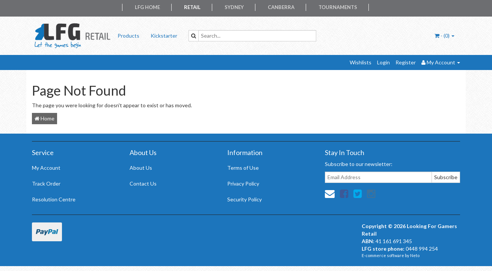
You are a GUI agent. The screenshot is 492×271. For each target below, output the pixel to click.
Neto (415, 255)
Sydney (234, 7)
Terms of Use (243, 167)
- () (444, 35)
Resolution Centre (53, 199)
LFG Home (147, 7)
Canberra (281, 7)
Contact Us (143, 183)
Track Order (46, 183)
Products (128, 35)
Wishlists (360, 62)
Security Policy (244, 199)
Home (44, 118)
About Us (141, 167)
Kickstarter (164, 35)
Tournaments (337, 7)
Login (383, 62)
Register (405, 62)
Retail (192, 7)
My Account (46, 167)
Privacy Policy (243, 183)
